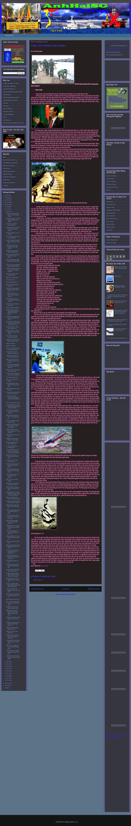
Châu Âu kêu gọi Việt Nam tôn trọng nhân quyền (13, 265)
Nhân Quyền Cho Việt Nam (10, 100)
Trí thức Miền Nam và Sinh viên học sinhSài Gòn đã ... (12, 295)
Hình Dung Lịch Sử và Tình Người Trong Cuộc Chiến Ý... (13, 300)
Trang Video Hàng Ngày (9, 86)
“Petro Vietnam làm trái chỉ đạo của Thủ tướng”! (12, 476)
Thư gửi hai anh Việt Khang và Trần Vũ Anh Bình (13, 590)
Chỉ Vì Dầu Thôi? (10, 280)
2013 (6, 202)
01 (7, 680)
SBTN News (6, 180)
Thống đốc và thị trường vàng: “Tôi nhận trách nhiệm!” (12, 215)
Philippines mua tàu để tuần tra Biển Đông (12, 251)
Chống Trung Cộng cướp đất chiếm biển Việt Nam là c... (12, 624)
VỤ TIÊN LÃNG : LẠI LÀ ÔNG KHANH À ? (12, 327)
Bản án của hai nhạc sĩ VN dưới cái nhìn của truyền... (12, 361)
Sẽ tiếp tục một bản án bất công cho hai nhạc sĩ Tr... (13, 619)
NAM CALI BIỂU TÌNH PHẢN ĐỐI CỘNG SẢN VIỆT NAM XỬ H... (13, 585)
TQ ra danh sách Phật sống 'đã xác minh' (120, 301)
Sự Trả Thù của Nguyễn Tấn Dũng (12, 304)
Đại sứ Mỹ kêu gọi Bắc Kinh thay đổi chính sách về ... (12, 522)
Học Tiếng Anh (7, 120)
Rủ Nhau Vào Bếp (111, 184)
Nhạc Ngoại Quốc (111, 213)
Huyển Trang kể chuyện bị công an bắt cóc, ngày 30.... (13, 242)
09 (7, 661)
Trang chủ (66, 589)
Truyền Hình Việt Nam (9, 182)
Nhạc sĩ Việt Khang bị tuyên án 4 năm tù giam (13, 498)
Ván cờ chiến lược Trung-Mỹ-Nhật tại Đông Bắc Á (12, 261)
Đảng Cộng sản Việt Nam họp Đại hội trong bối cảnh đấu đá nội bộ (117, 320)
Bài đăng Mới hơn (37, 589)
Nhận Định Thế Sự (8, 111)
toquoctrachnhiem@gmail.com (119, 45)
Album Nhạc (109, 201)
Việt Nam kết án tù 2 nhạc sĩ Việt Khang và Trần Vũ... (13, 537)
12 (7, 206)
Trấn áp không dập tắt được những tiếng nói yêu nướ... (12, 532)
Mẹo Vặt (108, 190)
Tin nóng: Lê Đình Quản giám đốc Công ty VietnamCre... (12, 552)
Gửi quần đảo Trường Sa (12, 307)
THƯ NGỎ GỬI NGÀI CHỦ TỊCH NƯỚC (11, 336)
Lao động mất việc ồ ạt (12, 377)
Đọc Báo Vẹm (7, 168)
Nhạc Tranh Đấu (110, 216)
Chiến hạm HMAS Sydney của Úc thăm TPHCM (13, 502)
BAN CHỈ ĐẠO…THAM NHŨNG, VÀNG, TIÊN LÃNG (12, 332)
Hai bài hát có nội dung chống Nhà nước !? (12, 484)
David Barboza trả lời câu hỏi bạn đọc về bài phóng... (12, 229)
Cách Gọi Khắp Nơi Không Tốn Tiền (12, 92)
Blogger (75, 822)
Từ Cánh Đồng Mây (8, 114)
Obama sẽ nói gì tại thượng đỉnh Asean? (120, 286)
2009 (6, 688)
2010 (6, 685)
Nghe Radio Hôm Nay (9, 171)
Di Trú (4, 117)
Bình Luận (6, 106)
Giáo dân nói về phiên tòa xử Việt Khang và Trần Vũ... (13, 595)
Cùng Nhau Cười (110, 204)
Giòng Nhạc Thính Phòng (113, 210)
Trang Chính (9, 35)
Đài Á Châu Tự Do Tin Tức (10, 160)
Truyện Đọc (109, 230)
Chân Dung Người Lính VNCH (11, 97)
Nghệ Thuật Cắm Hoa (112, 187)
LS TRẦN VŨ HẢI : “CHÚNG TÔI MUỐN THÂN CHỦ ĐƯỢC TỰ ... (13, 398)
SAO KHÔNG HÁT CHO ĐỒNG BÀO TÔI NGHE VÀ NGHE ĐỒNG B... (13, 494)
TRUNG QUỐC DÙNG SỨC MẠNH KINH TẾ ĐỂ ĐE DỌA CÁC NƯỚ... (12, 312)
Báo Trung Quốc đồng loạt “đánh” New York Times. (13, 256)
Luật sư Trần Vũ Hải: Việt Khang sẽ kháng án (12, 348)
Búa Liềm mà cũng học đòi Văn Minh (12, 274)
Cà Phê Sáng (6, 94)
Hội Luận (5, 103)
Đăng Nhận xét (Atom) (68, 594)
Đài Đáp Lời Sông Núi (9, 165)
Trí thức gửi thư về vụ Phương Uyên (11, 446)
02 (7, 678)
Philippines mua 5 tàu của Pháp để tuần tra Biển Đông (13, 527)
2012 (6, 204)
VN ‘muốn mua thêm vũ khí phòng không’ (121, 329)
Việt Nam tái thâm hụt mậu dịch (12, 632)
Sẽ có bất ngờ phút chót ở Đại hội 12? (117, 338)
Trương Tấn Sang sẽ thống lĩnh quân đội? (12, 352)
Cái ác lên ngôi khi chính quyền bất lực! (12, 421)
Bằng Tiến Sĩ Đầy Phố (12, 277)
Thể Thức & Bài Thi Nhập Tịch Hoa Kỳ (13, 123)
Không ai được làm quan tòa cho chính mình (12, 340)
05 (7, 671)
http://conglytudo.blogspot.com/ (114, 55)
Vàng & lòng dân (10, 343)
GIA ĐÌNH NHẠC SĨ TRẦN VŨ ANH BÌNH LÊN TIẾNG (13, 220)
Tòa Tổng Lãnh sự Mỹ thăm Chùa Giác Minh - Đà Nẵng (13, 517)
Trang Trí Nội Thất (111, 181)
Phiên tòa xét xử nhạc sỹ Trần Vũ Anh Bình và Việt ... (12, 488)
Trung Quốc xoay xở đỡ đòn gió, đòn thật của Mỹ (12, 566)
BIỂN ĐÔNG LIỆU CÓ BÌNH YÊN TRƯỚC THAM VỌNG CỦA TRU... (12, 613)
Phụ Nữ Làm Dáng (111, 176)
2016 (6, 195)
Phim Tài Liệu (110, 221)
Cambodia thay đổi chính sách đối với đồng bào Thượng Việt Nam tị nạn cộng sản (116, 296)
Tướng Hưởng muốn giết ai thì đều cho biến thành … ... (12, 465)
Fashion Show (110, 178)
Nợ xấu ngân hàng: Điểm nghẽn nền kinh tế (12, 570)
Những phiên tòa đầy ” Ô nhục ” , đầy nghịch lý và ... (12, 417)
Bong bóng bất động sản (12, 599)
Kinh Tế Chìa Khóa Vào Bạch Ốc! (12, 285)
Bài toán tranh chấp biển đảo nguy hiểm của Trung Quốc (12, 426)
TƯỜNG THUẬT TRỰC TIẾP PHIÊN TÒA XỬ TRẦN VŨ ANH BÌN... (12, 575)
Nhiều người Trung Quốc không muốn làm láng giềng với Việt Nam (121, 312)
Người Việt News (7, 174)
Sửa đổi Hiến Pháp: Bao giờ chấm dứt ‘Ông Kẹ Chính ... (12, 470)
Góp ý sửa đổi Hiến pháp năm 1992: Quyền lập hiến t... (12, 603)
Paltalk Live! (118, 276)
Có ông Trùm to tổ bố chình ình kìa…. (11, 461)
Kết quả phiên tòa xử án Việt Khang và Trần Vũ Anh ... (12, 580)
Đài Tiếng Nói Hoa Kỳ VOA (10, 163)
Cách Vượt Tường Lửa (9, 89)
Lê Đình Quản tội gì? (11, 282)
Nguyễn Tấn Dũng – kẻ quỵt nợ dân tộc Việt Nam (12, 456)
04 (7, 673)
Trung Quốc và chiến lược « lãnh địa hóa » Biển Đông (13, 642)
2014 (6, 200)
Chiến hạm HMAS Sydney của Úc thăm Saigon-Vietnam (13, 270)
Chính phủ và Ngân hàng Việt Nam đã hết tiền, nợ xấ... (12, 318)
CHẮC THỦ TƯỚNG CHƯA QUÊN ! (11, 224)
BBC (4, 157)
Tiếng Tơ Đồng (110, 224)
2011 (6, 683)
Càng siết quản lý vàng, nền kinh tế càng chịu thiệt (12, 385)
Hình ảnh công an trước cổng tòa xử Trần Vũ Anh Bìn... (12, 412)
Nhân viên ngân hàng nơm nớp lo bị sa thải (13, 370)
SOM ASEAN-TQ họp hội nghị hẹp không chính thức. (12, 652)
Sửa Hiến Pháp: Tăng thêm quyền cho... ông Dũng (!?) (12, 431)
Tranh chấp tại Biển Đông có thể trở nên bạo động (13, 511)
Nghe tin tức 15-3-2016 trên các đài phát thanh (121, 267)
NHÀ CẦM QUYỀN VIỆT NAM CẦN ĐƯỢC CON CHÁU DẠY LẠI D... (13, 323)
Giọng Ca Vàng (110, 207)
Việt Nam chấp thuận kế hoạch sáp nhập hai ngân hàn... (12, 636)
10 (7, 211)
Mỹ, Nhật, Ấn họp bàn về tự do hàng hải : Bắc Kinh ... (12, 290)
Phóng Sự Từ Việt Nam (9, 177)
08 (7, 664)
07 (7, 666)
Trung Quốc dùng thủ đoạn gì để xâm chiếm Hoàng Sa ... (12, 557)
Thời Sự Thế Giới (7, 108)
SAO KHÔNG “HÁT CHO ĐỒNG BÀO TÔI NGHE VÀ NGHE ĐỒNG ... (13, 406)
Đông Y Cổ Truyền (111, 242)
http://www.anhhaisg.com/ (113, 52)
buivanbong (44, 566)
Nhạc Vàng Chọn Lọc (112, 218)
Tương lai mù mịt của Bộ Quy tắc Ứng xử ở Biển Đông (13, 657)
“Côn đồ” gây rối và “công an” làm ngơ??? (13, 237)
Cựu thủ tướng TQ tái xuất (13, 402)
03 (7, 675)
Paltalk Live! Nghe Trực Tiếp (10, 83)
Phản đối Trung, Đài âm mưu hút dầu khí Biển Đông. (12, 647)
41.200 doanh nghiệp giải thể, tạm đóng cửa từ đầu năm (12, 366)
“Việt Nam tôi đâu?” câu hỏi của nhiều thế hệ (12, 356)
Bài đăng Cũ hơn (94, 589)
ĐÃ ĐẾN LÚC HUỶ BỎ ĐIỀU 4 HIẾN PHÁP (12, 607)
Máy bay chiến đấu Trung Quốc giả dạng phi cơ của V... (12, 546)
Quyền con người (10, 345)
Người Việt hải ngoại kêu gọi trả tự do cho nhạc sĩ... (12, 506)
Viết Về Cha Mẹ (110, 227)
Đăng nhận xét (37, 580)
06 (7, 668)
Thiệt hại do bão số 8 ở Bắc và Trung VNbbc (12, 439)
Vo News (5, 185)
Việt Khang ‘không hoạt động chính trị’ (12, 628)
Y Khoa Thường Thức (112, 240)
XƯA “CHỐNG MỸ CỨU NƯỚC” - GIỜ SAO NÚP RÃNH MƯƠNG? (12, 451)
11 (7, 209)
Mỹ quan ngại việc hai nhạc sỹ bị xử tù (12, 443)
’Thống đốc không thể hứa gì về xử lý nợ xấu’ (13, 393)
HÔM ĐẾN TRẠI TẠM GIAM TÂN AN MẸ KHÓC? (12, 247)
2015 (6, 197)
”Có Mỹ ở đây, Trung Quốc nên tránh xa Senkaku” (13, 374)
